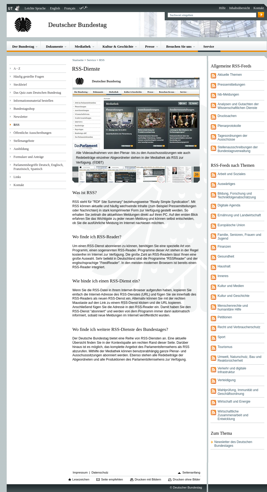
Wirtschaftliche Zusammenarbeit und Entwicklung (232, 415)
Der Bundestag (23, 46)
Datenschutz (100, 472)
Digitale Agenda (228, 205)
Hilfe (222, 8)
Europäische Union (231, 225)
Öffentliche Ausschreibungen (32, 133)
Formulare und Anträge (28, 157)
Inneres (222, 276)
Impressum (80, 472)
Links (17, 177)
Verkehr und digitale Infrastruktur (231, 370)
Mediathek (83, 46)
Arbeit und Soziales (231, 174)
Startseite (78, 60)
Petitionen (224, 317)
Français (69, 8)
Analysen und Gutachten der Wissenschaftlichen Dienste (238, 106)
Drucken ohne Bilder (186, 479)
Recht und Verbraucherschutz (238, 327)
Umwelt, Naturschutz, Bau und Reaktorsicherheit (239, 358)
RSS (16, 125)
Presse (150, 46)
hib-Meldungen (228, 94)
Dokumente (54, 46)
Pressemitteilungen (231, 84)
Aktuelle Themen (229, 75)
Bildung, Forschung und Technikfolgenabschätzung (236, 195)
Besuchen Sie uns (179, 46)
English (55, 8)
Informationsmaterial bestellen (33, 101)
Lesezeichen (80, 479)
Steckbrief (20, 84)
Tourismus (224, 347)
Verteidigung (226, 380)
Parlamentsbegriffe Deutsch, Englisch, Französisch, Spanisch (38, 167)
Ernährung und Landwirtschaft (239, 215)
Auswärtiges (226, 184)
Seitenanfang (191, 472)
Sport (221, 337)
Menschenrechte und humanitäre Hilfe (232, 307)
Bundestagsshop (24, 109)
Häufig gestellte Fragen (28, 76)
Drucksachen (226, 116)
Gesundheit (225, 256)
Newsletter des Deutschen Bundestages (233, 444)
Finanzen (224, 246)
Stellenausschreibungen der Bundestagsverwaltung (237, 149)
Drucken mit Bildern (148, 479)
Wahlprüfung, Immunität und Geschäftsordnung (237, 392)
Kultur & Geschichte (118, 46)
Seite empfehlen (112, 479)
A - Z (16, 68)
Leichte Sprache (35, 8)
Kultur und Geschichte (233, 296)
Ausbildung (21, 149)
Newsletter (20, 117)
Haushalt (223, 266)
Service (208, 46)
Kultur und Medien (230, 286)
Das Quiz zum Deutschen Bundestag (37, 92)
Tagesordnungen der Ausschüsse (232, 137)
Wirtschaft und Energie (233, 401)
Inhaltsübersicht (239, 8)
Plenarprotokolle (229, 126)
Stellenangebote (23, 141)
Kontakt (258, 8)
